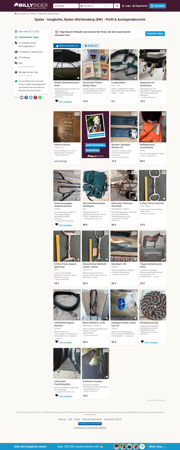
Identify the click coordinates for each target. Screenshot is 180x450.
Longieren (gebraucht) (148, 97)
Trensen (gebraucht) (91, 335)
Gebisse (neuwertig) (148, 214)
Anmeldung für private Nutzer (90, 424)
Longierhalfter (118, 82)
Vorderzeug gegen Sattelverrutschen (63, 205)
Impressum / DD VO (113, 419)
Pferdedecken (151, 156)
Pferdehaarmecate (149, 322)
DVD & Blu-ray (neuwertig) (93, 93)
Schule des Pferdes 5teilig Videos (92, 84)
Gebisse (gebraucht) (62, 155)
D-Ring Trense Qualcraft (152, 203)
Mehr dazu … (157, 446)
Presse (77, 419)
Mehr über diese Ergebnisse (156, 400)
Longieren (58, 338)
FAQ (70, 419)
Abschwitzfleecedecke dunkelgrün (94, 205)
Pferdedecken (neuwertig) (93, 219)
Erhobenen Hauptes (92, 381)
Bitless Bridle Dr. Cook (94, 322)
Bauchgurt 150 (118, 264)
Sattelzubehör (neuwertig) (64, 221)
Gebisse (95, 277)
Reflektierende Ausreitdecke (147, 146)
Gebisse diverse (62, 144)
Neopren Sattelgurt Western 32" (120, 146)
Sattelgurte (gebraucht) (120, 157)
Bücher (156, 277)
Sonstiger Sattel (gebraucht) (65, 392)
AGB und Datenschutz (92, 419)
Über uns (62, 419)
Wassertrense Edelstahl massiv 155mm (94, 265)
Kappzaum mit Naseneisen (147, 84)
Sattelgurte (129, 336)
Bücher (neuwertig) (90, 391)
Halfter (121, 93)
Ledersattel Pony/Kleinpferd (62, 383)
